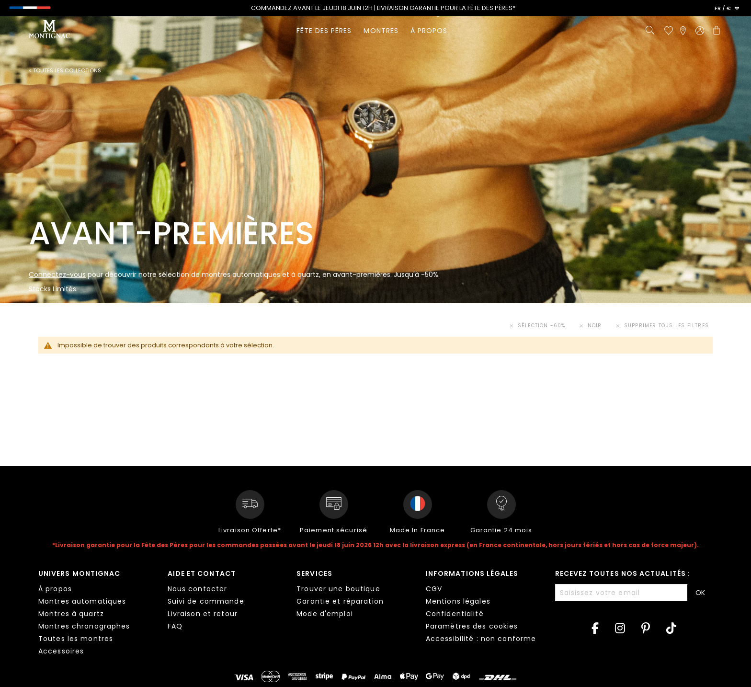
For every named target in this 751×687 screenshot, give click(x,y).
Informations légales (472, 573)
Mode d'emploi (324, 613)
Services (314, 573)
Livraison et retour (203, 613)
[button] (727, 8)
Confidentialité (455, 613)
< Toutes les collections (65, 70)
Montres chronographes (84, 626)
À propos (55, 589)
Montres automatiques (82, 601)
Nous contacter (198, 589)
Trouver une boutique (338, 589)
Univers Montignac (79, 573)
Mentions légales (458, 601)
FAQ (175, 626)
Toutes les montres (75, 638)
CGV (434, 589)
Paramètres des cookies (472, 626)
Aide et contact (202, 573)
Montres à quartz (71, 613)
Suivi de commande (206, 601)
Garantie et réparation (340, 601)
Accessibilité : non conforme (481, 638)
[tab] (95, 614)
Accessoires (61, 651)
